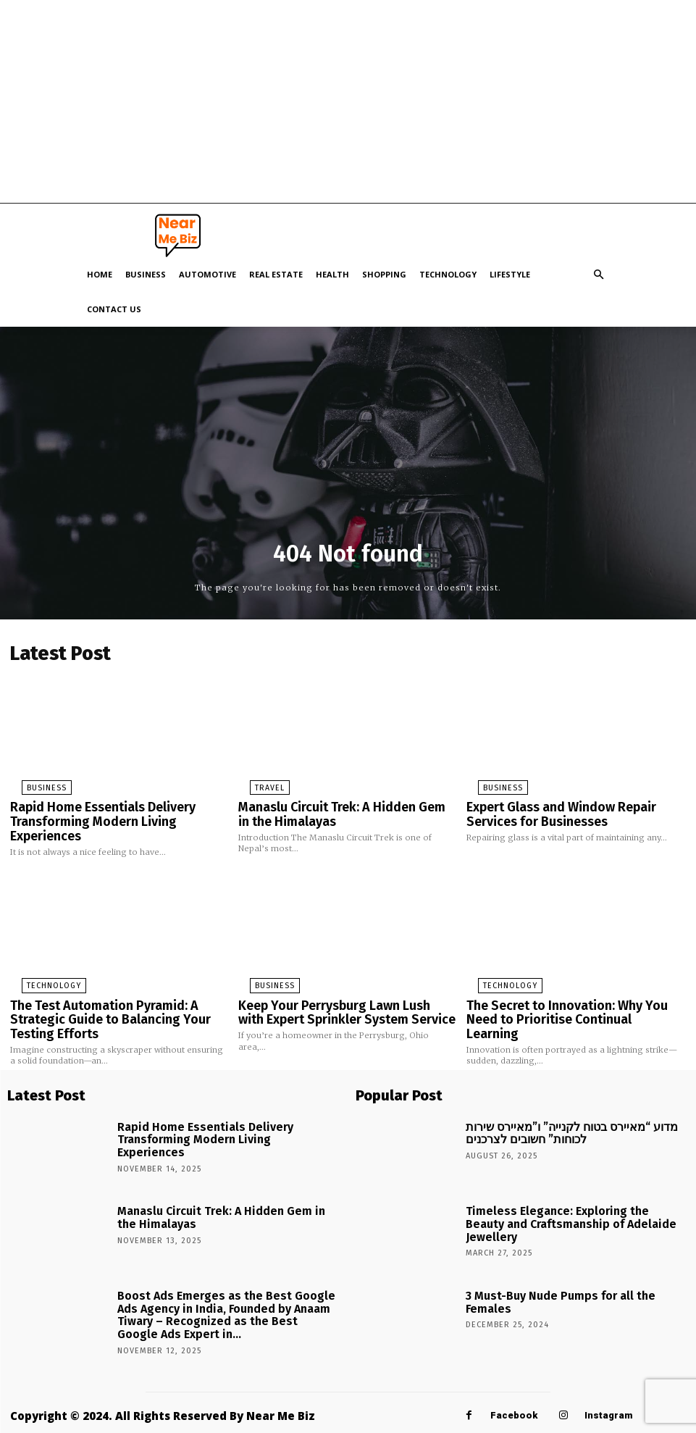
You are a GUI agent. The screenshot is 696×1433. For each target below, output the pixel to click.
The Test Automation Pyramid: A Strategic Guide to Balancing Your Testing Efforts (118, 998)
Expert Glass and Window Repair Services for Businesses (574, 808)
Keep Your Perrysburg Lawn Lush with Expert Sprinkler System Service (336, 998)
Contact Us (114, 309)
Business (145, 274)
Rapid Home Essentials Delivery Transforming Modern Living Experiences (115, 808)
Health (332, 274)
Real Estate (276, 274)
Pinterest (571, 1416)
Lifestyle (510, 274)
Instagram (608, 1384)
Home (99, 274)
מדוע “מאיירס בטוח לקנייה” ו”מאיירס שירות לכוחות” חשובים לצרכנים (564, 1098)
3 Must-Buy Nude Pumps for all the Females (557, 1263)
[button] (599, 275)
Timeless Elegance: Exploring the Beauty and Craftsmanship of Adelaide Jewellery (560, 1182)
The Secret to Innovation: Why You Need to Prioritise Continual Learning (572, 998)
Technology (448, 274)
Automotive (207, 274)
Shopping (384, 274)
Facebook (513, 1384)
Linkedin (482, 1416)
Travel (256, 783)
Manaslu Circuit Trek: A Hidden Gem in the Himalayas (346, 808)
